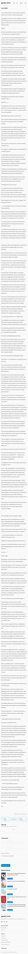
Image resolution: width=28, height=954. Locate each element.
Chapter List (14, 819)
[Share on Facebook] (2, 921)
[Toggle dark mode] (14, 3)
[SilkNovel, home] (6, 3)
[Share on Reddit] (6, 921)
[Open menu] (25, 3)
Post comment (5, 865)
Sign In (21, 3)
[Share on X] (4, 921)
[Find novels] (17, 3)
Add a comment (5, 853)
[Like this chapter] (14, 829)
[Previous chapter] (5, 819)
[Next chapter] (23, 819)
